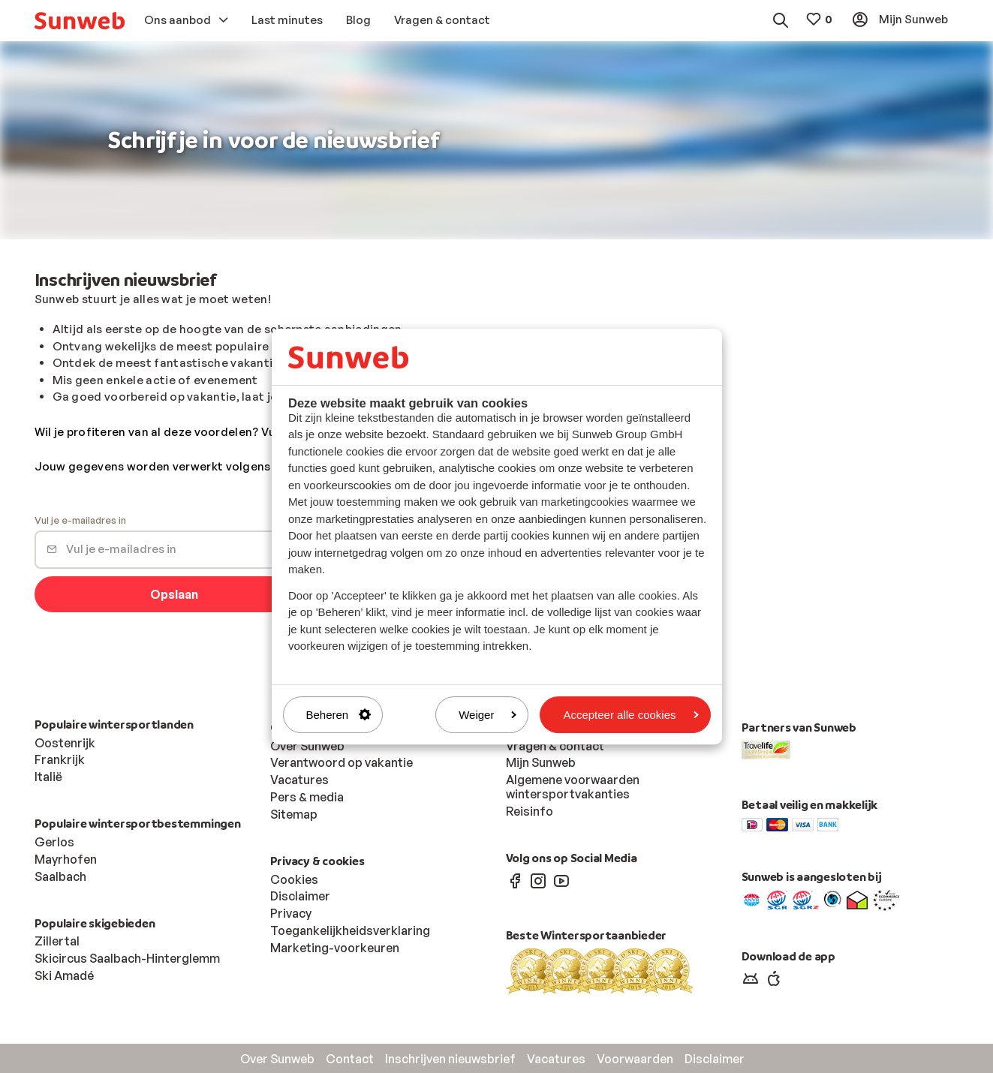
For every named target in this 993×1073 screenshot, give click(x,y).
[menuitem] (80, 20)
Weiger (487, 714)
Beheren (339, 714)
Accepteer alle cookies (630, 714)
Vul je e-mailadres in (80, 521)
